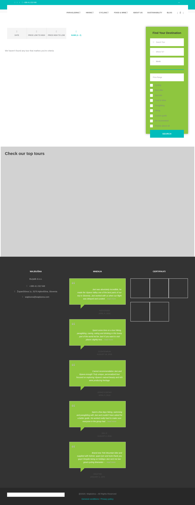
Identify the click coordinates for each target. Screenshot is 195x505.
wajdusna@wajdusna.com (37, 297)
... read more (110, 299)
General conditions (90, 499)
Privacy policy (107, 499)
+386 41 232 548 (37, 286)
